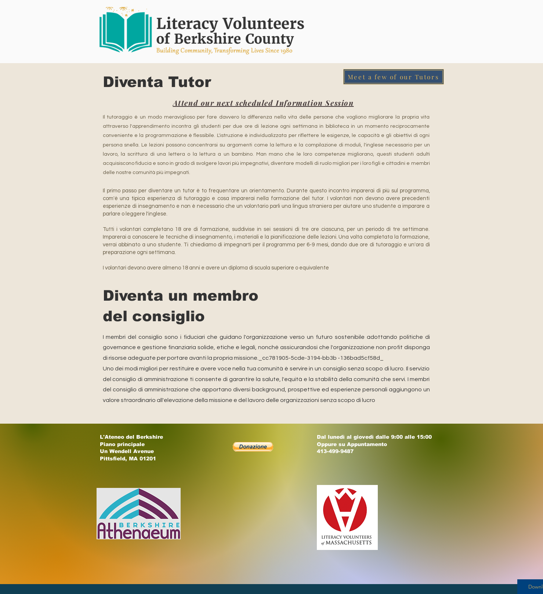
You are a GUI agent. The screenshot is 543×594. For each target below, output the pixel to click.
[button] (253, 447)
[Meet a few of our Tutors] (393, 76)
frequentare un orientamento (246, 190)
